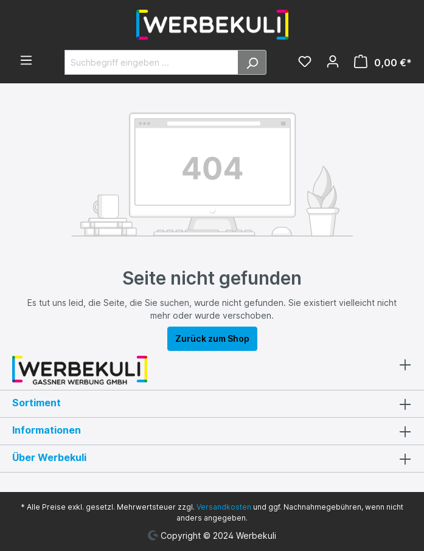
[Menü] (26, 61)
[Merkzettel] (305, 62)
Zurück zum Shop (212, 338)
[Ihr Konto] (333, 62)
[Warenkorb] (379, 62)
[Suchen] (252, 62)
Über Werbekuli (49, 457)
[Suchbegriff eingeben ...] (151, 62)
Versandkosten (223, 506)
